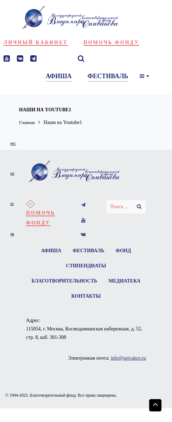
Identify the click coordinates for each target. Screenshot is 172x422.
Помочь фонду (111, 42)
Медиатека (66, 297)
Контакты (108, 297)
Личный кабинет (36, 42)
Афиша (50, 250)
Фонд (124, 250)
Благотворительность (86, 281)
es (12, 204)
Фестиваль (88, 250)
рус (13, 143)
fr (12, 234)
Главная (27, 122)
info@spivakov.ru (128, 359)
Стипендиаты (86, 266)
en (12, 173)
